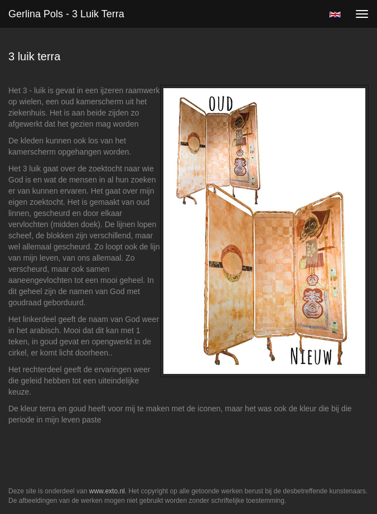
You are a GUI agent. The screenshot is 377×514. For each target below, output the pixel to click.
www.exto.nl (107, 491)
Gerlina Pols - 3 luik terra (66, 14)
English (334, 14)
